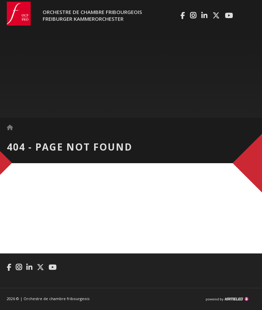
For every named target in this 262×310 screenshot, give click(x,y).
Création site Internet (226, 299)
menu (250, 17)
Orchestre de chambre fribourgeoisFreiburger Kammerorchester (92, 15)
